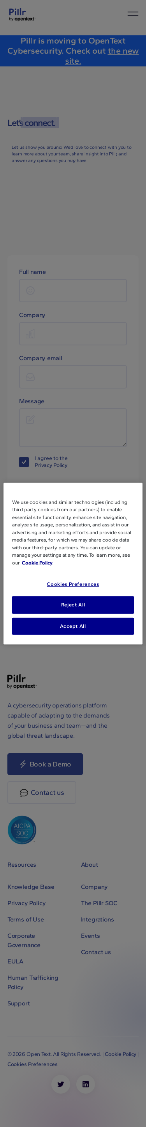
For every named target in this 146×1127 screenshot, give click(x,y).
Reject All (73, 605)
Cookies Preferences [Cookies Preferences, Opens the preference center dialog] (73, 584)
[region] (73, 563)
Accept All (73, 626)
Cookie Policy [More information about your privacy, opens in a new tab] (37, 562)
